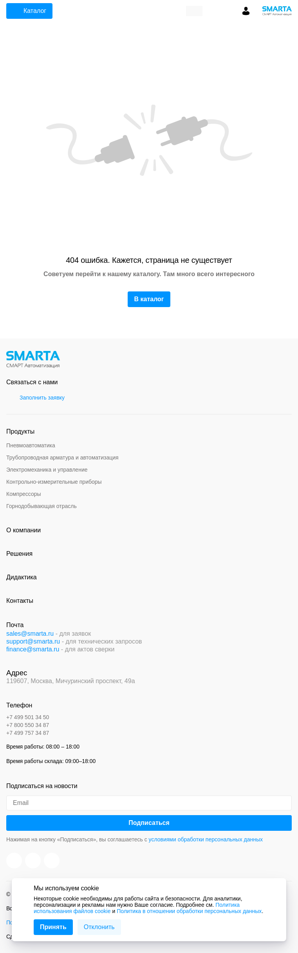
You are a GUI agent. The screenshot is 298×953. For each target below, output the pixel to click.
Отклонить (99, 927)
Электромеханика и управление (46, 470)
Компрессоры (23, 494)
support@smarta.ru (33, 641)
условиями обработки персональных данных (206, 839)
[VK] (33, 860)
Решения (19, 553)
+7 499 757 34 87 (27, 733)
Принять (53, 927)
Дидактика (21, 577)
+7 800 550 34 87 (27, 725)
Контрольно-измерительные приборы (54, 482)
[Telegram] (52, 860)
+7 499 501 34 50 (27, 717)
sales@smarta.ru (30, 633)
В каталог (149, 299)
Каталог (28, 11)
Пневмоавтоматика (30, 445)
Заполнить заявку (37, 397)
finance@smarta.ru (32, 649)
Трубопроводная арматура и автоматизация (62, 457)
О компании (23, 530)
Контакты (19, 600)
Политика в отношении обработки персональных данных (189, 911)
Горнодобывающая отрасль (41, 506)
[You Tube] (14, 860)
